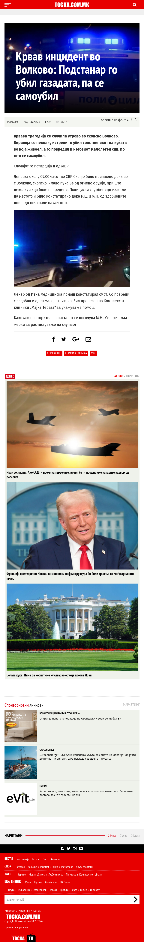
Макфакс (13, 122)
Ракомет (44, 858)
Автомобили (40, 881)
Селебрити (51, 873)
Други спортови (84, 858)
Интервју (95, 881)
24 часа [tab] (112, 826)
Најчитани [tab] (133, 376)
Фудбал (21, 858)
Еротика (64, 881)
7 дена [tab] (123, 826)
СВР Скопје (54, 354)
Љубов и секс (56, 865)
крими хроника (76, 354)
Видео (83, 881)
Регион (36, 850)
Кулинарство (86, 865)
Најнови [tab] (118, 376)
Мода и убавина (37, 865)
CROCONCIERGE (47, 740)
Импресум (9, 901)
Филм (28, 873)
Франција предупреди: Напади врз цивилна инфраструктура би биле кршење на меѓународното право (70, 569)
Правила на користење (16, 918)
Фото (74, 881)
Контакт (37, 901)
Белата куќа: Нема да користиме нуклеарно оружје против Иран (46, 666)
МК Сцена (65, 873)
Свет (45, 850)
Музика (38, 873)
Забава (53, 881)
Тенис (55, 858)
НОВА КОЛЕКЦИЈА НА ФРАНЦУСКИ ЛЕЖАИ (60, 704)
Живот (9, 865)
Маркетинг (24, 901)
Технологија (24, 881)
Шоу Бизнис (12, 872)
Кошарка (32, 858)
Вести (8, 849)
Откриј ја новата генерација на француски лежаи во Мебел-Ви (80, 709)
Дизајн (98, 865)
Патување (71, 865)
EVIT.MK (43, 777)
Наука (11, 881)
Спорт (8, 857)
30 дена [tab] (135, 826)
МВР (93, 354)
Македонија (22, 850)
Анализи (55, 850)
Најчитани (13, 826)
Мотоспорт (67, 858)
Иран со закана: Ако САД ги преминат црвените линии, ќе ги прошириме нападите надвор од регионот (70, 473)
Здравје (22, 865)
